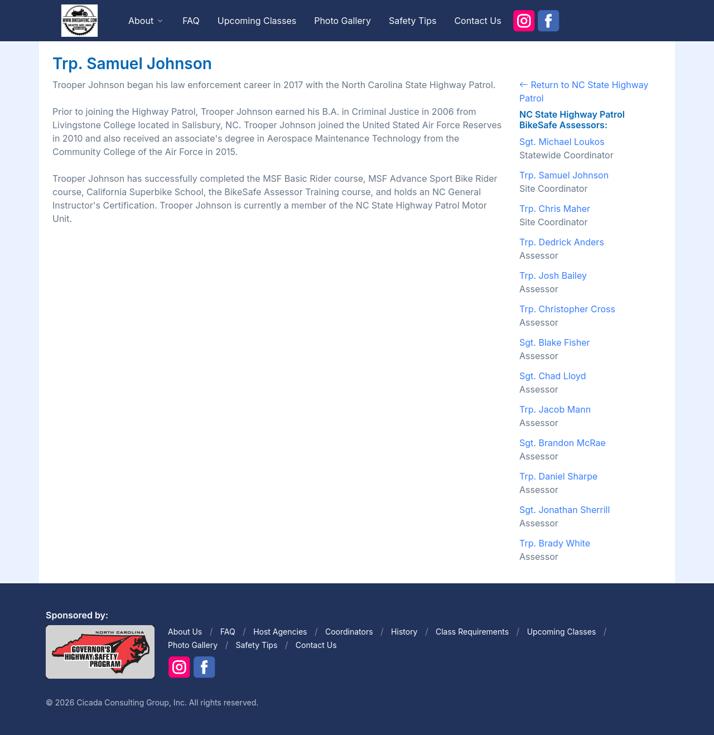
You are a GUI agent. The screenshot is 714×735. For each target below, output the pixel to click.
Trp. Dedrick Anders (561, 242)
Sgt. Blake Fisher (554, 342)
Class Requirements (472, 631)
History (404, 631)
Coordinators (349, 631)
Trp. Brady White (554, 543)
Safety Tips (413, 20)
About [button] (140, 20)
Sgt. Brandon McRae (562, 442)
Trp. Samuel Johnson (564, 175)
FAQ (191, 20)
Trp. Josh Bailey (553, 275)
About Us (185, 631)
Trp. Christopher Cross (567, 309)
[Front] (79, 20)
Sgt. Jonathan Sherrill (564, 509)
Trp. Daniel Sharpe (558, 476)
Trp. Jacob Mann (555, 409)
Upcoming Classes (257, 20)
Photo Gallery (342, 20)
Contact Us (477, 20)
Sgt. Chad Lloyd (552, 375)
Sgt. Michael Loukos (562, 141)
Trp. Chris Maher (554, 208)
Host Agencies (280, 631)
